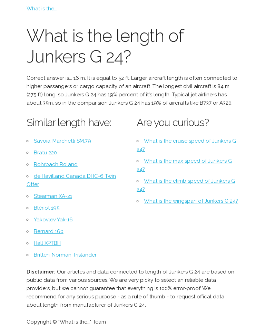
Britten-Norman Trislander (65, 255)
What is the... (42, 9)
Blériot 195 (46, 208)
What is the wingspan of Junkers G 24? (191, 201)
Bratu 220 (45, 153)
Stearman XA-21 (53, 196)
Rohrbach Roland (56, 164)
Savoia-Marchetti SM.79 (62, 141)
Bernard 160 (48, 231)
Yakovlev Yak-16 (53, 220)
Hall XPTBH (47, 243)
